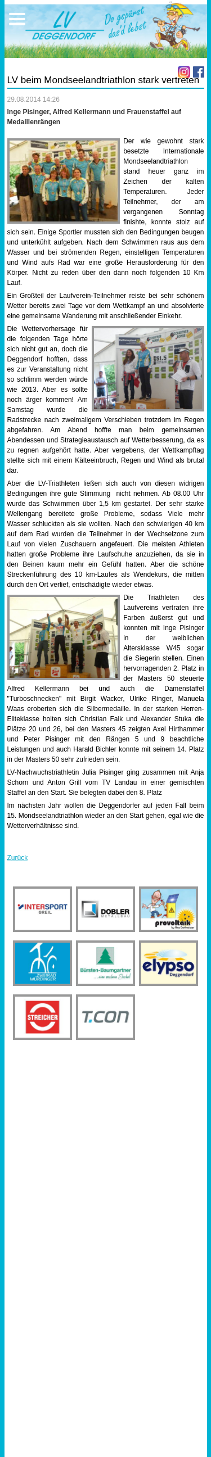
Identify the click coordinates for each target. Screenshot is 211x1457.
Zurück (17, 858)
